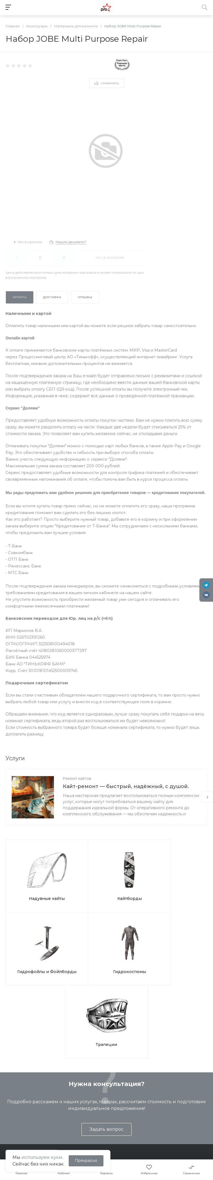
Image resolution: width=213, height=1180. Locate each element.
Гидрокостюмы (181, 879)
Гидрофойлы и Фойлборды (131, 881)
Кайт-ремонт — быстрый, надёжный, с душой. (126, 786)
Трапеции (106, 938)
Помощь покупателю (144, 1108)
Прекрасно (86, 1160)
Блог (7, 1108)
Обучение (73, 1100)
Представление (19, 1100)
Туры (68, 1108)
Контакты (12, 1116)
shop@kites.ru (27, 1062)
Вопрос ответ (137, 1116)
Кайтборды (81, 879)
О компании (17, 1088)
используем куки (41, 1157)
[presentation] (207, 797)
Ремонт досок (77, 1124)
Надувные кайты (30, 879)
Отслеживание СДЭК (144, 1132)
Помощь (133, 1088)
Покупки (132, 1100)
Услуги (71, 1088)
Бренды (131, 1124)
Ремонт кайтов (77, 778)
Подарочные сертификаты (89, 1132)
